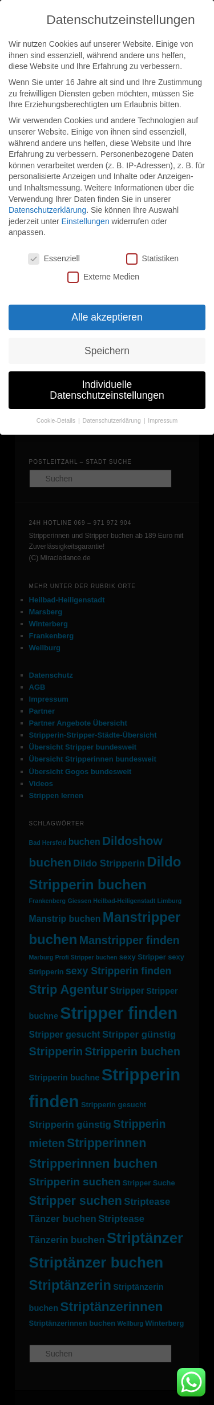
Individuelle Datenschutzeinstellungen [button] (107, 390)
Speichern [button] (107, 351)
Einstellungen (86, 221)
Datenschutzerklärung (47, 209)
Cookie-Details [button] (57, 420)
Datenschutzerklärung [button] (113, 420)
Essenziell (54, 258)
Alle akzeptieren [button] (107, 317)
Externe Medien (103, 277)
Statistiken (152, 258)
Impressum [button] (162, 420)
